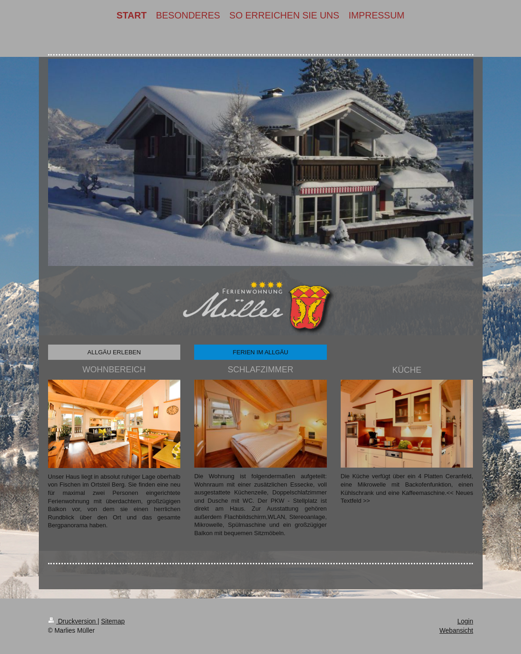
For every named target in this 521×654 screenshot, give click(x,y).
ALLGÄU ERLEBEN (114, 352)
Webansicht (456, 630)
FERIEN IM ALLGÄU (260, 352)
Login (465, 621)
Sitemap (113, 621)
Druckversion (73, 621)
